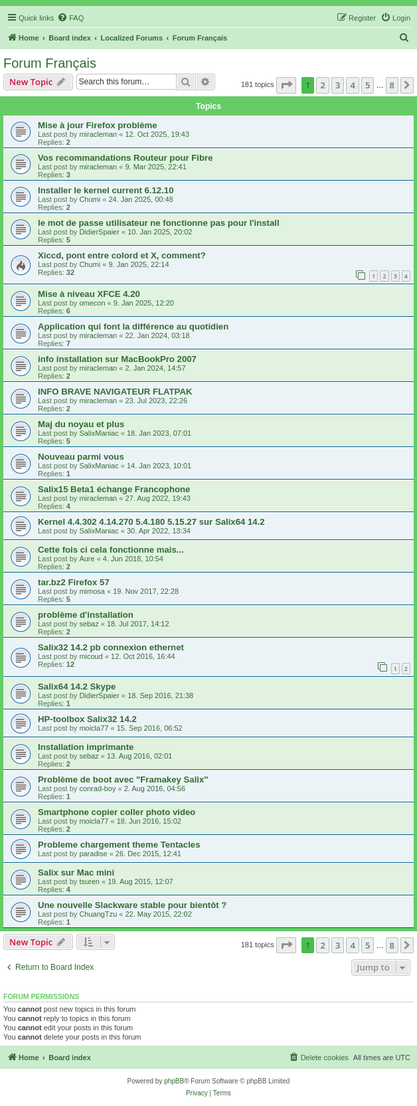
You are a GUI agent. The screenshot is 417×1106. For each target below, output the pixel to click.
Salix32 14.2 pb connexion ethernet (111, 647)
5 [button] (367, 85)
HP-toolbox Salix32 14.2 (87, 719)
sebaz (88, 624)
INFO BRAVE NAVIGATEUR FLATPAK (115, 392)
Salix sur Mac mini (76, 872)
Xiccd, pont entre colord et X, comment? (122, 255)
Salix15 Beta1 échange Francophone (114, 489)
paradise (93, 854)
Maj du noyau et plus (81, 424)
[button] (286, 85)
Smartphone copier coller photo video (116, 812)
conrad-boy (97, 788)
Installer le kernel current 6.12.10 (106, 190)
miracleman (98, 134)
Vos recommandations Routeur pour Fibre (125, 158)
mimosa (92, 591)
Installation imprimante (85, 747)
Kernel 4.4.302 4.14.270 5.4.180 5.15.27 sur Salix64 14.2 (151, 522)
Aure (86, 559)
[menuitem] (70, 18)
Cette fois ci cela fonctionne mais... (111, 550)
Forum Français (49, 63)
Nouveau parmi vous (81, 457)
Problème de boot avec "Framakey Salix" (123, 779)
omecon (92, 303)
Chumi (89, 199)
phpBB (174, 1081)
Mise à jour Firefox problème (97, 125)
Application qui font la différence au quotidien (133, 326)
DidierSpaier (99, 232)
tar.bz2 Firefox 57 (74, 582)
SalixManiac (98, 433)
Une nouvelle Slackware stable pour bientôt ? (132, 905)
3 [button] (337, 85)
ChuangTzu (98, 914)
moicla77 (93, 728)
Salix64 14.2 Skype (77, 686)
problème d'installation (85, 615)
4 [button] (352, 85)
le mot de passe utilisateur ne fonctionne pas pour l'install (159, 223)
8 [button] (392, 85)
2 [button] (322, 85)
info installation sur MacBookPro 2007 (117, 359)
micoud (90, 656)
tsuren (89, 881)
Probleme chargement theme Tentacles (119, 845)
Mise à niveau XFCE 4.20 (89, 294)
